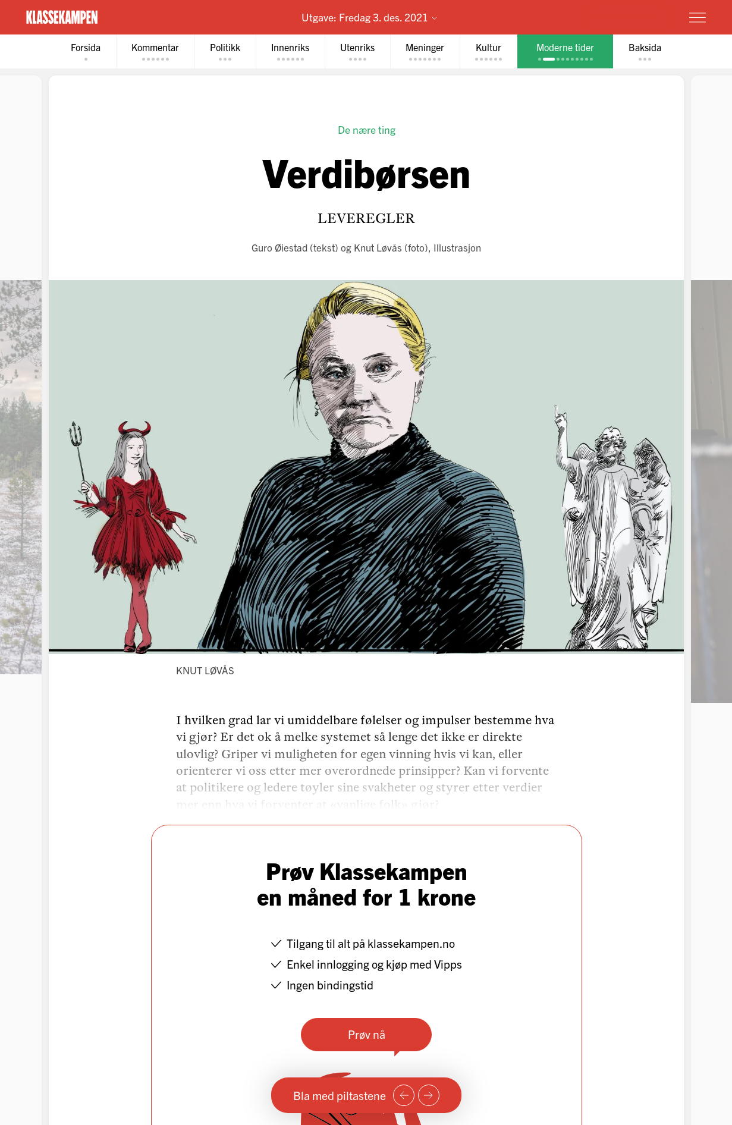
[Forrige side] (403, 1095)
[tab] (85, 51)
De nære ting (366, 129)
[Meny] (697, 17)
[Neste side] (428, 1095)
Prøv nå (366, 1033)
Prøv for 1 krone (627, 17)
